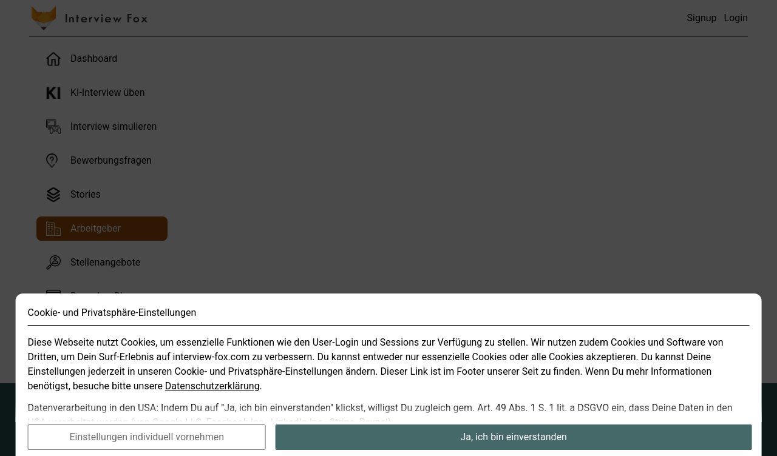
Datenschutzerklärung (212, 400)
